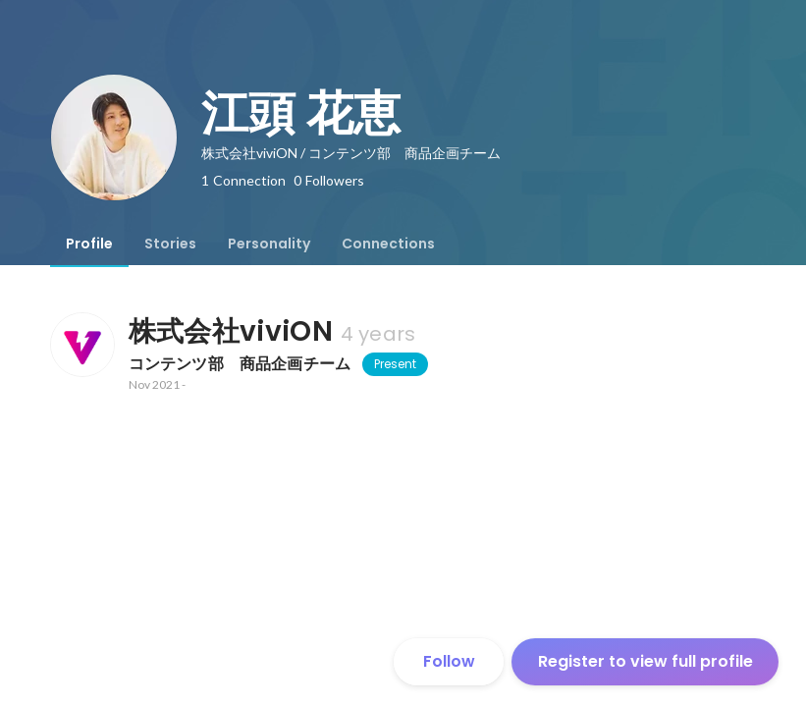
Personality (269, 243)
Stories (170, 243)
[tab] (89, 243)
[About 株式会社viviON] (81, 344)
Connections (388, 243)
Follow (449, 661)
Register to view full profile (645, 661)
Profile (89, 243)
